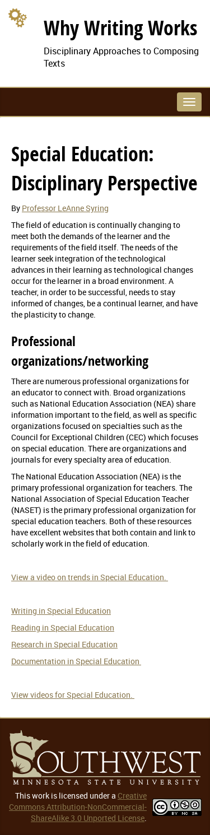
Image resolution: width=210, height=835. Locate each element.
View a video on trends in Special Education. (89, 577)
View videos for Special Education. (72, 694)
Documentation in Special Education (76, 661)
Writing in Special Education (61, 610)
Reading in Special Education (62, 627)
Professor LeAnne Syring (65, 208)
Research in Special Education (64, 644)
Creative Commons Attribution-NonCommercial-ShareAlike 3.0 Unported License (78, 806)
